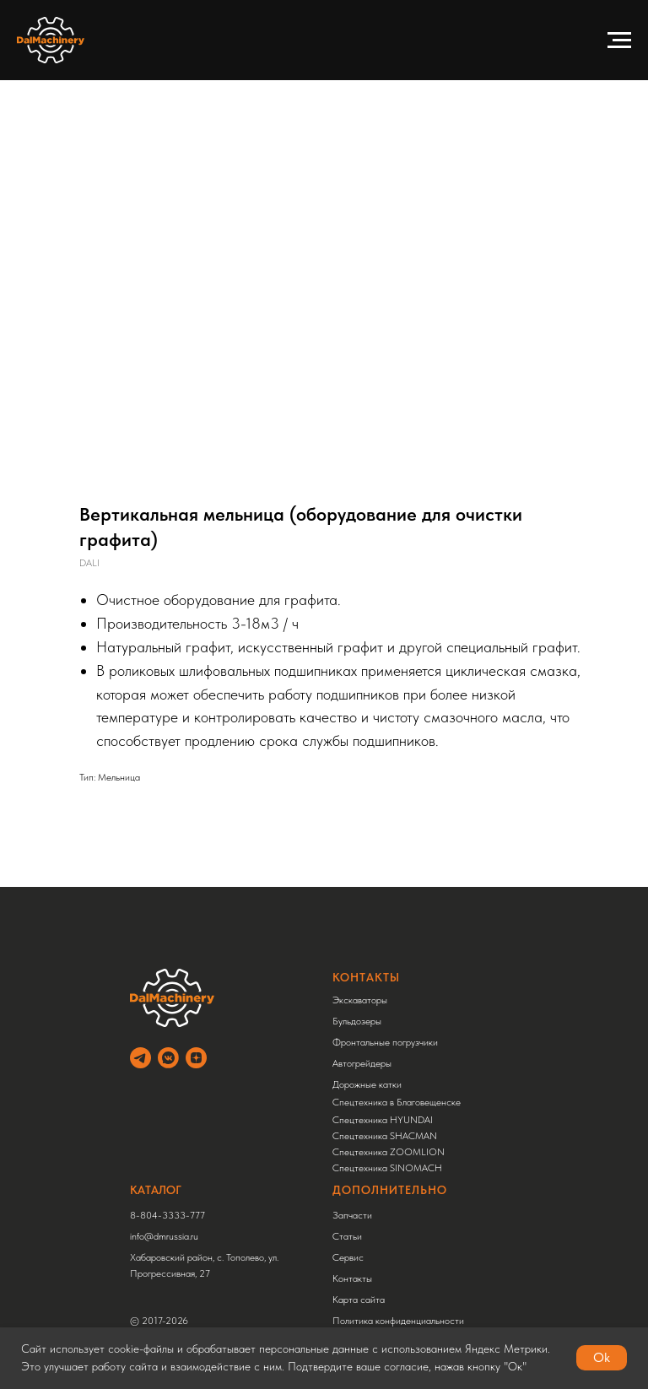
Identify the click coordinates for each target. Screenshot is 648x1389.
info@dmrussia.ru (164, 1236)
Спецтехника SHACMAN (384, 1136)
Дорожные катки (367, 1084)
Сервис (348, 1257)
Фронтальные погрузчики (385, 1042)
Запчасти (352, 1215)
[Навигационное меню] (619, 40)
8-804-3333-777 (167, 1215)
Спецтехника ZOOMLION (388, 1152)
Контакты (352, 1278)
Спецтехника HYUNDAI (382, 1120)
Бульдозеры (356, 1021)
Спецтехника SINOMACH (387, 1168)
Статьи (347, 1236)
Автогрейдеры (362, 1063)
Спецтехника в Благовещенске (396, 1102)
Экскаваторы (359, 1000)
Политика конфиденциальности (398, 1321)
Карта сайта (358, 1299)
